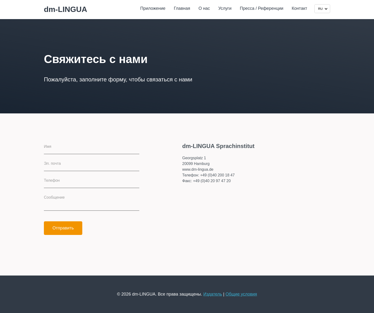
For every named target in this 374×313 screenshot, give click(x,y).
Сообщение (54, 197)
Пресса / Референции (261, 8)
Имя (47, 146)
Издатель (212, 294)
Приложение (153, 8)
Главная (182, 8)
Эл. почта (52, 163)
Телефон (52, 180)
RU (322, 9)
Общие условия (241, 294)
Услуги (224, 8)
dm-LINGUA (65, 9)
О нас (204, 8)
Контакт (299, 8)
